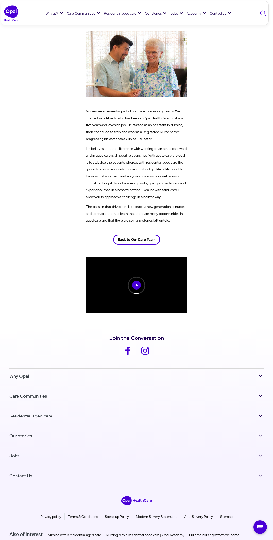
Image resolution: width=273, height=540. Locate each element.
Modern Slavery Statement (156, 516)
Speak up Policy (117, 516)
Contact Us (20, 475)
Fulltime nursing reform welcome (214, 535)
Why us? (52, 13)
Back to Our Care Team (136, 239)
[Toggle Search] (263, 13)
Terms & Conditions (83, 516)
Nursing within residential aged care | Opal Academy (145, 535)
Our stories (153, 13)
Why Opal (19, 376)
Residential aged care (120, 13)
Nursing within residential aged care (74, 535)
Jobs (174, 13)
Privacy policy (50, 516)
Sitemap (226, 516)
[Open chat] (260, 527)
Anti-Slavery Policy (198, 516)
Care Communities (81, 13)
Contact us (218, 13)
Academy (194, 13)
